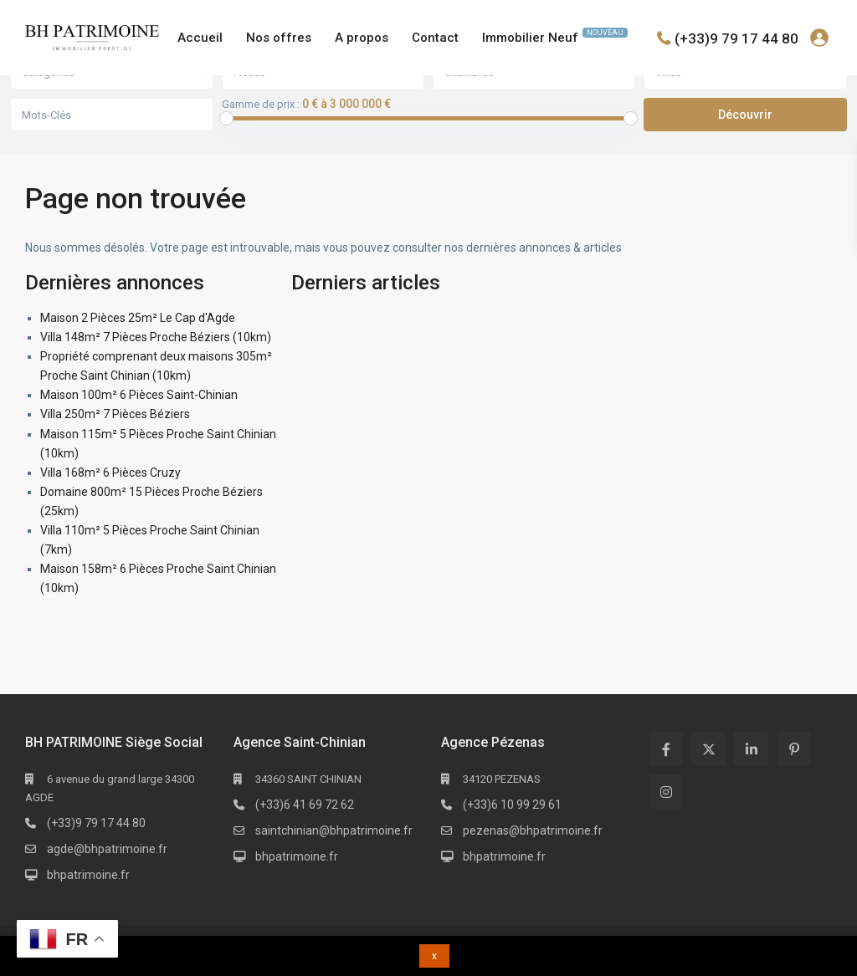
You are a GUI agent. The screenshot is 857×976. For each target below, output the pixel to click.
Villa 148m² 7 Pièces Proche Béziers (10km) (155, 337)
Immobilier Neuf (555, 36)
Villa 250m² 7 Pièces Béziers (115, 414)
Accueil (200, 37)
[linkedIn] (751, 749)
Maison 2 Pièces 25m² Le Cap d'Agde (137, 317)
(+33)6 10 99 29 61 (512, 804)
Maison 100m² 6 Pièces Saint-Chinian (139, 394)
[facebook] (666, 749)
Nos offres (278, 37)
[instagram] (666, 791)
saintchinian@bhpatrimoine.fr (334, 830)
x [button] (434, 956)
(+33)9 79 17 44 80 (736, 37)
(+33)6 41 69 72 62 (304, 804)
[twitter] (708, 749)
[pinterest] (794, 749)
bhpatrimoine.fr (88, 874)
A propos (361, 37)
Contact (435, 37)
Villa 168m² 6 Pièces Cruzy (110, 472)
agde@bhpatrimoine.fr (107, 849)
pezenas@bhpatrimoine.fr (533, 830)
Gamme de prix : (261, 104)
